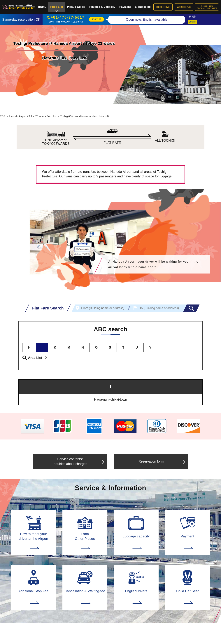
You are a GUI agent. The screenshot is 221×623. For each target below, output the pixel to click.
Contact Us (184, 6)
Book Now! (163, 6)
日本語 (192, 16)
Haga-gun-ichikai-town (110, 399)
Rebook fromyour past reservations (207, 7)
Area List (35, 358)
